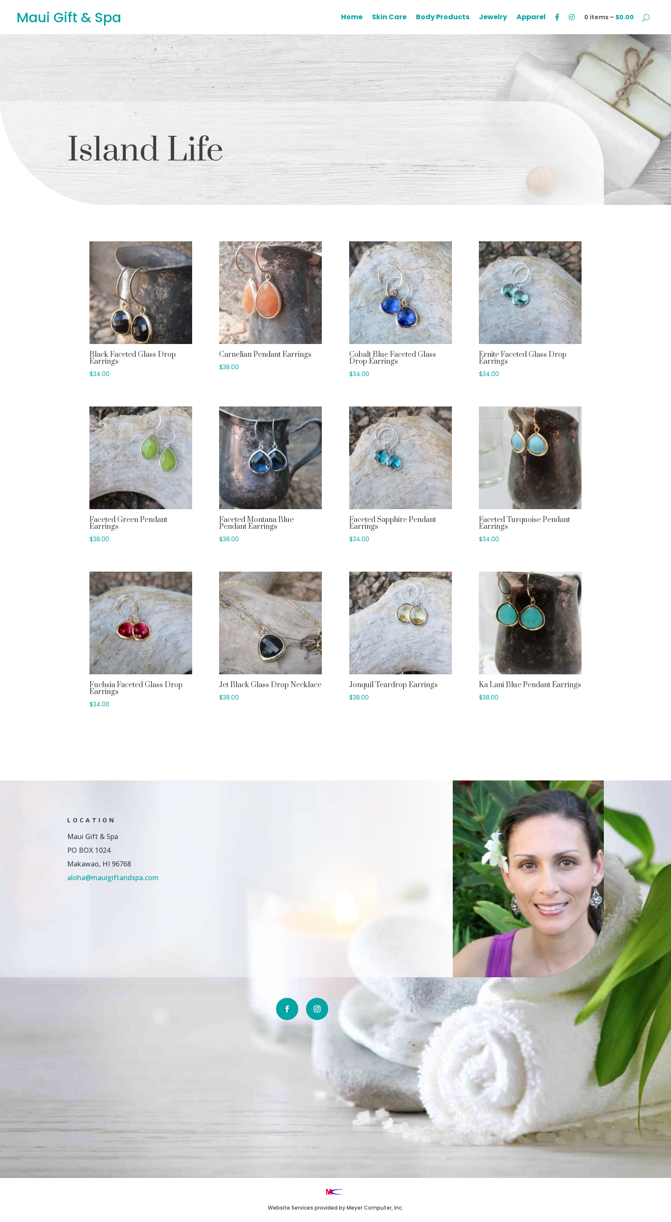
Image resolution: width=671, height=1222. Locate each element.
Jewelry (493, 18)
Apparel (531, 18)
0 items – (609, 17)
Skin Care (389, 18)
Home (351, 18)
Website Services (290, 1207)
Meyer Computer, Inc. (375, 1207)
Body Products (442, 18)
